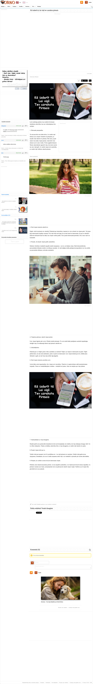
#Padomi (36, 76)
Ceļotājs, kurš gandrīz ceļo (74, 607)
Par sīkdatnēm (55, 682)
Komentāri (35, 550)
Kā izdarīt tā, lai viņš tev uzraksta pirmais (44, 10)
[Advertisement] (60, 42)
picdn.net (89, 195)
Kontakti (42, 682)
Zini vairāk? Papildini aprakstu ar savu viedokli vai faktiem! (44, 504)
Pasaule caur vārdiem (62, 607)
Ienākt (90, 2)
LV (20, 2)
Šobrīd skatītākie (5, 194)
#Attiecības (32, 76)
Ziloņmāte (3, 125)
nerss (2, 140)
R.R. (2, 152)
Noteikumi (48, 682)
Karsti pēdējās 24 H (5, 215)
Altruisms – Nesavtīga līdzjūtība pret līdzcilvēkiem (52, 601)
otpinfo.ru (89, 305)
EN (27, 2)
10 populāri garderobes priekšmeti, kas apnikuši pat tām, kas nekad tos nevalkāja (8, 223)
